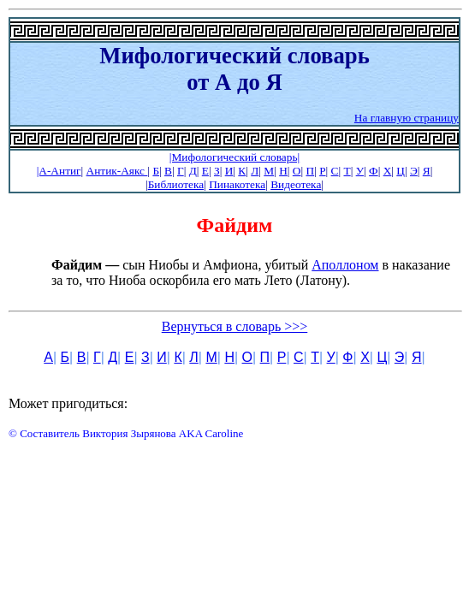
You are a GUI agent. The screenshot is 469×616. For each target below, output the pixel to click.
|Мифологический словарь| (234, 157)
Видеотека (295, 184)
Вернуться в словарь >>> (235, 326)
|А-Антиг (59, 170)
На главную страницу (406, 117)
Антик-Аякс (117, 170)
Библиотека (176, 184)
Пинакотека (237, 184)
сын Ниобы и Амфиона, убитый (181, 265)
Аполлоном (345, 265)
